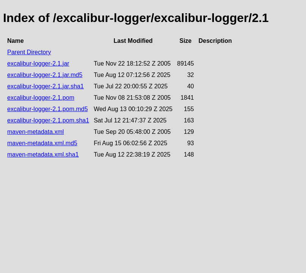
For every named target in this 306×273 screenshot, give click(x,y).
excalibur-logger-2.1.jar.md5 (44, 75)
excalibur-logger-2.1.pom (40, 97)
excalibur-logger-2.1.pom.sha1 (48, 120)
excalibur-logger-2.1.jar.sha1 (45, 86)
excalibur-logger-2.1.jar (38, 63)
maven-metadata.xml (35, 132)
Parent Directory (29, 52)
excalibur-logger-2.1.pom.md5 (47, 109)
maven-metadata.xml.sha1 (43, 154)
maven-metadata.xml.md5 (42, 143)
